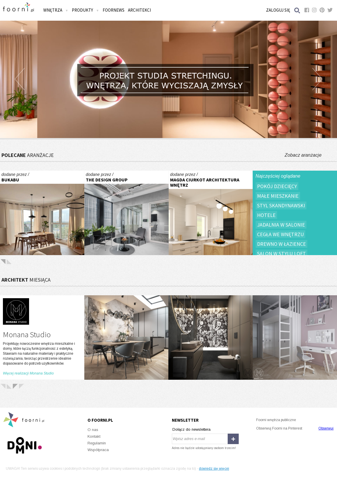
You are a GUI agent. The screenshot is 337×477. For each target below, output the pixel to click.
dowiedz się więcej (214, 469)
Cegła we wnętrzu (280, 234)
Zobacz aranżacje (303, 155)
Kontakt (94, 436)
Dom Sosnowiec (211, 213)
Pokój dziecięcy (277, 186)
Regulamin (97, 443)
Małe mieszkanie (278, 195)
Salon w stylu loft (281, 253)
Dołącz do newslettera (191, 429)
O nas (93, 429)
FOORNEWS (113, 10)
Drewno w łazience (281, 244)
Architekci (139, 10)
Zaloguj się (278, 10)
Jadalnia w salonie (281, 224)
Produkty (85, 10)
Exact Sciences (126, 213)
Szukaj (297, 10)
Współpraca (98, 450)
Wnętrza (55, 10)
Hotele (266, 215)
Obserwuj (326, 428)
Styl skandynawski (281, 205)
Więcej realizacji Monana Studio (28, 373)
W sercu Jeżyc (42, 213)
